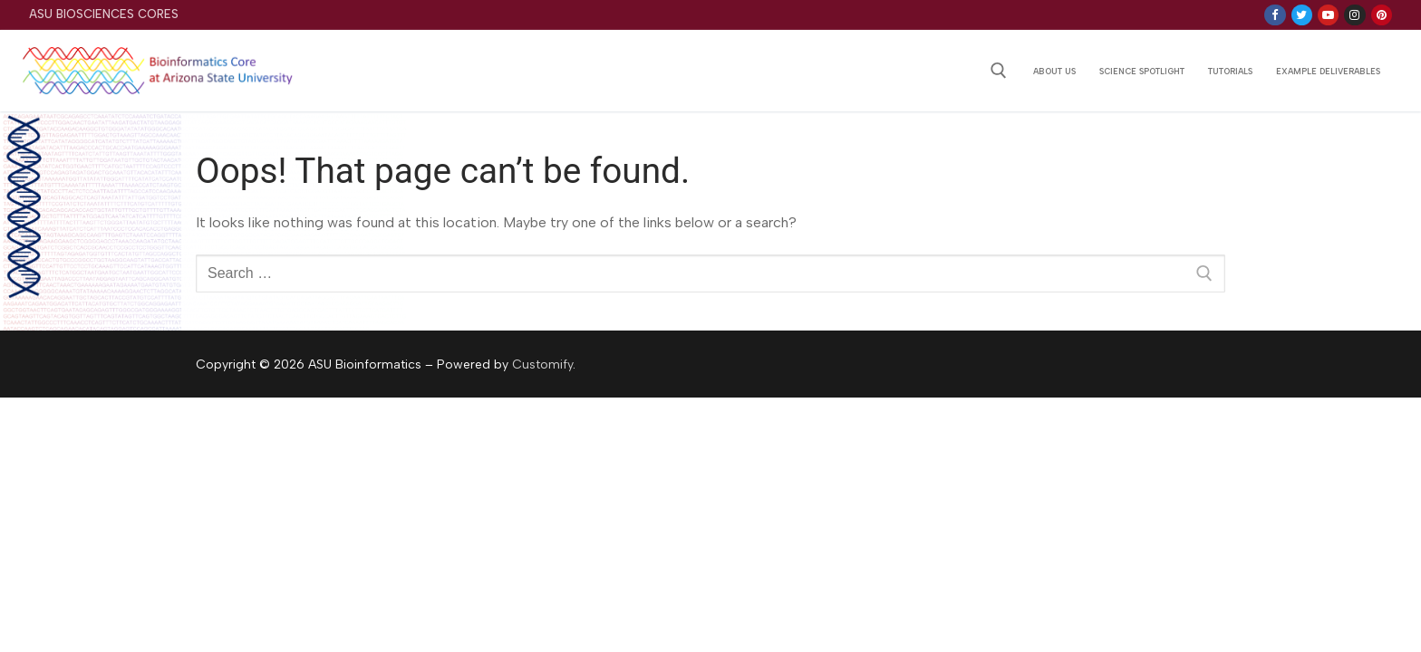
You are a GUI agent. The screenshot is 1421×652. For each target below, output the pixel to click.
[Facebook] (1274, 15)
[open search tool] (999, 70)
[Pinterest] (1381, 15)
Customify (542, 364)
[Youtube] (1328, 15)
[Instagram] (1354, 15)
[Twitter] (1301, 15)
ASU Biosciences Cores (104, 14)
